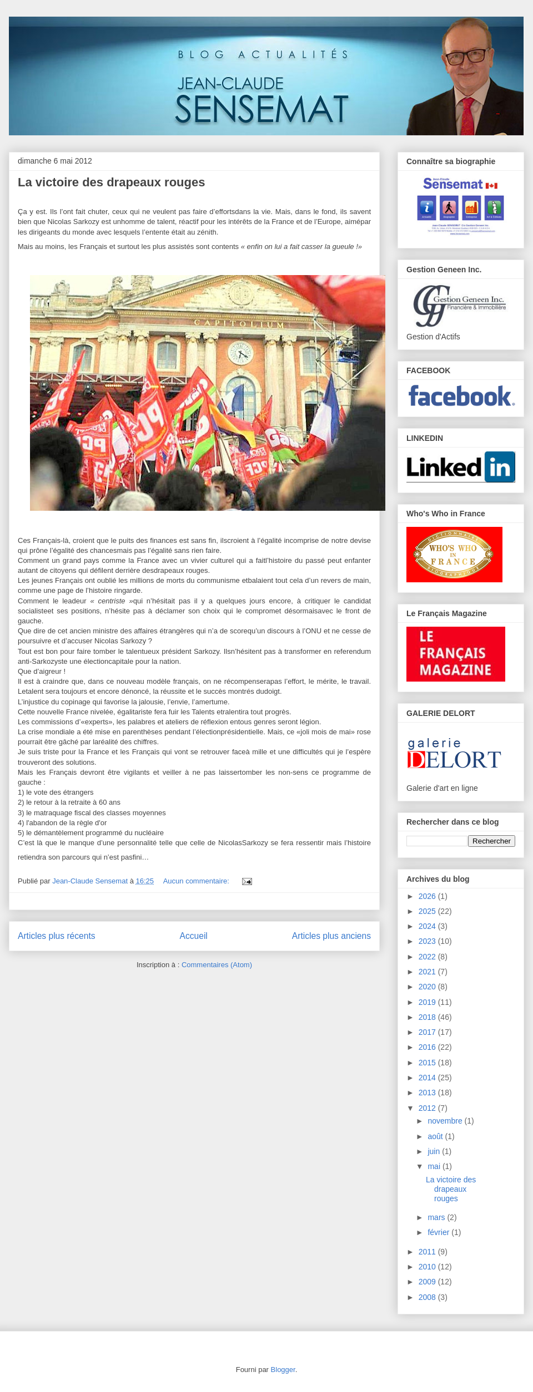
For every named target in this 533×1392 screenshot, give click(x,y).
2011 (428, 1251)
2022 (428, 956)
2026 (428, 896)
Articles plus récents (56, 936)
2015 (428, 1062)
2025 (428, 911)
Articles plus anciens (331, 936)
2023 (428, 941)
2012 (428, 1108)
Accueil (194, 936)
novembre (446, 1120)
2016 (428, 1047)
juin (435, 1151)
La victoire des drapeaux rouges (111, 182)
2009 (428, 1281)
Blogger (283, 1369)
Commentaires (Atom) (217, 965)
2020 (428, 986)
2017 (428, 1032)
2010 (428, 1266)
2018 (428, 1017)
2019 (428, 1002)
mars (437, 1217)
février (439, 1232)
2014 (428, 1077)
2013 (428, 1092)
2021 (428, 971)
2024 (428, 926)
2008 (428, 1297)
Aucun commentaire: (197, 881)
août (436, 1136)
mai (435, 1166)
